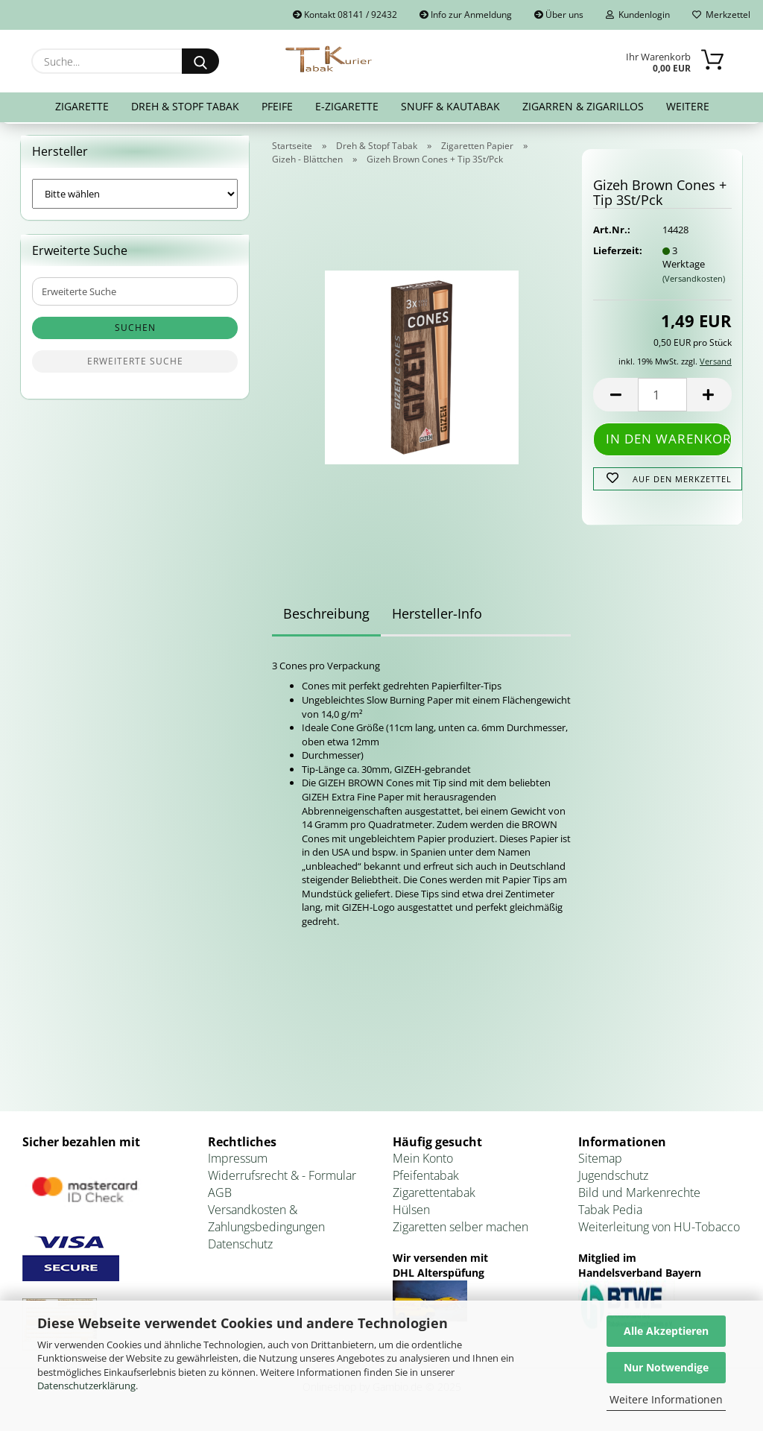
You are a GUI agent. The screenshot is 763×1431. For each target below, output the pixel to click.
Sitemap (600, 1162)
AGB (220, 1195)
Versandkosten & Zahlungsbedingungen (266, 1221)
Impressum (237, 1162)
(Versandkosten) (693, 281)
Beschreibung (326, 616)
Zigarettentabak (434, 1195)
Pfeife (277, 106)
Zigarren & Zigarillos (583, 106)
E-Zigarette (347, 106)
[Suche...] (200, 61)
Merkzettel (721, 14)
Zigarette (82, 106)
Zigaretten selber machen (460, 1230)
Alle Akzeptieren (666, 1331)
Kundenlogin (638, 14)
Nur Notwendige (666, 1367)
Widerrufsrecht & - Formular (282, 1179)
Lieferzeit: (616, 253)
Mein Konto (423, 1162)
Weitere (687, 106)
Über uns (558, 14)
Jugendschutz (613, 1179)
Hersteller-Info (437, 616)
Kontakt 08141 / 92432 (345, 14)
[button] (615, 398)
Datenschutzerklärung (86, 1385)
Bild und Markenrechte (639, 1195)
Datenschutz (240, 1247)
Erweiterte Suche (135, 364)
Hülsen (411, 1212)
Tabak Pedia (610, 1212)
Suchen (135, 331)
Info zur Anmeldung (466, 14)
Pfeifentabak (426, 1179)
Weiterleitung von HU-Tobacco (659, 1230)
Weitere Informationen (666, 1399)
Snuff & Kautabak (450, 106)
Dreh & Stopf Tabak (185, 106)
